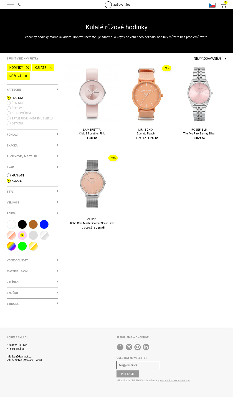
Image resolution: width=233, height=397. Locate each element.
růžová (15, 76)
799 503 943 (14, 360)
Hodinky (16, 67)
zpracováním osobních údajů (174, 380)
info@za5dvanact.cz (19, 356)
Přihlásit (127, 373)
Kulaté (40, 67)
